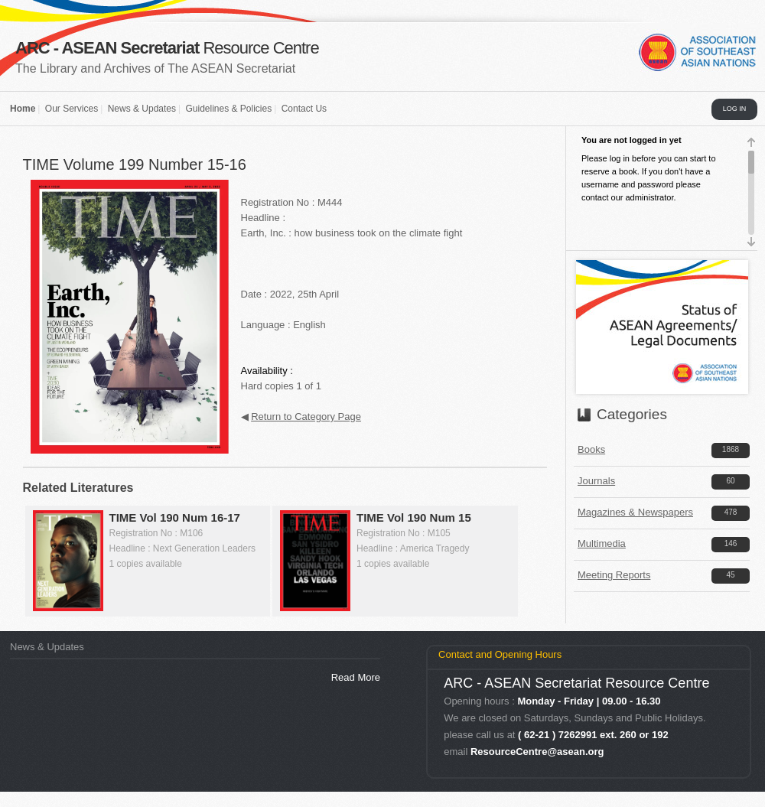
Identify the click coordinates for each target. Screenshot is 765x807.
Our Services (71, 108)
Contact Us (304, 108)
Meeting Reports (614, 575)
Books (591, 449)
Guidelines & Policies (228, 108)
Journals (596, 480)
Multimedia (602, 543)
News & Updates (142, 108)
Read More (355, 677)
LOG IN (735, 108)
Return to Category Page (306, 416)
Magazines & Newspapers (635, 512)
